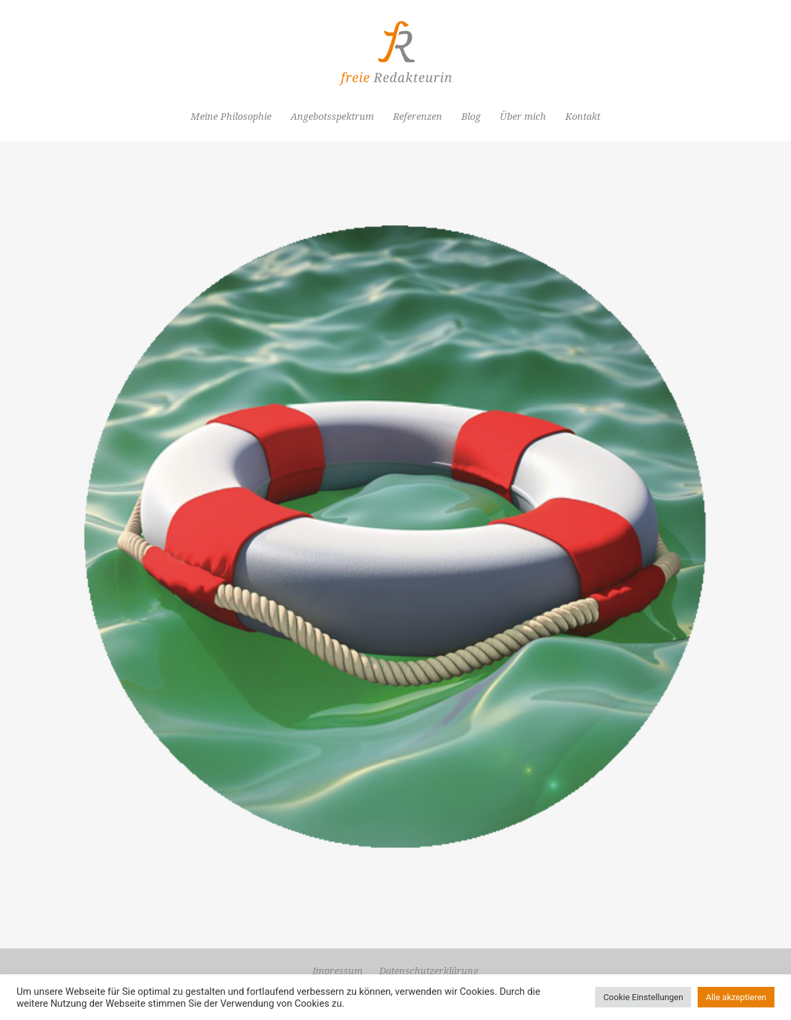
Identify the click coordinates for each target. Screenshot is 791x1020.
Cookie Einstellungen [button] (643, 997)
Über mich (523, 116)
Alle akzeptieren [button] (736, 997)
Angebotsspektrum (332, 116)
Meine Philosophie (231, 116)
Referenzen (417, 116)
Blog (471, 116)
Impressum (337, 971)
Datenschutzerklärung (429, 971)
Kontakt (582, 116)
